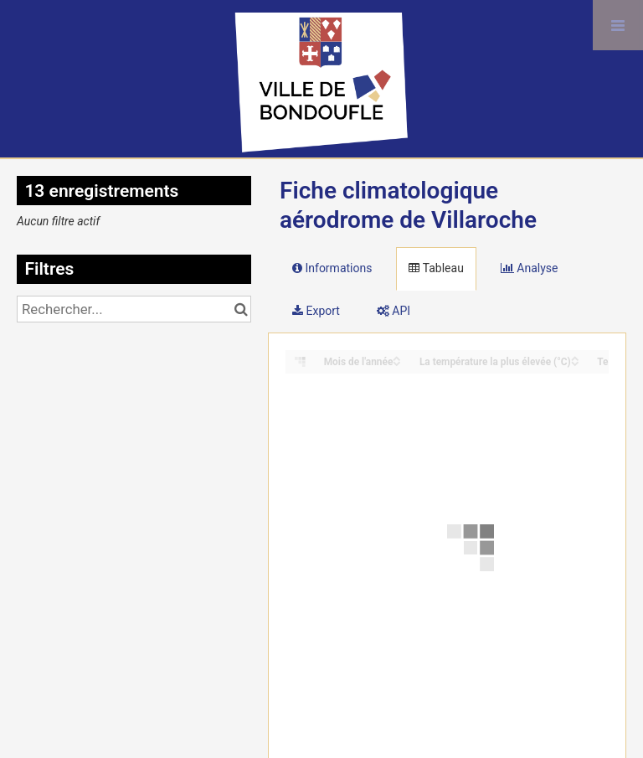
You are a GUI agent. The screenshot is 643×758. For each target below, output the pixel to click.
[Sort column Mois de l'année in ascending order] (397, 357)
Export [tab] (316, 310)
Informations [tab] (332, 268)
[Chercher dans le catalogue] (240, 309)
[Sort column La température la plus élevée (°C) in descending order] (575, 362)
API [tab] (393, 310)
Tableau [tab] (436, 268)
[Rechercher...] (134, 309)
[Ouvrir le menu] (618, 25)
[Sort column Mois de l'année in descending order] (397, 362)
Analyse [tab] (529, 268)
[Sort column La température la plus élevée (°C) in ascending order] (575, 357)
